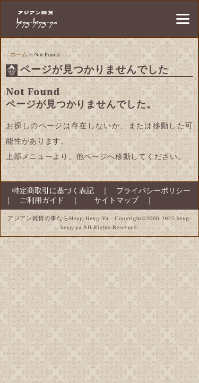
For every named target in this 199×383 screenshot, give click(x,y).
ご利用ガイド (42, 200)
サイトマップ (116, 200)
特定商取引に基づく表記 (49, 191)
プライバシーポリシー (153, 191)
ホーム (19, 54)
